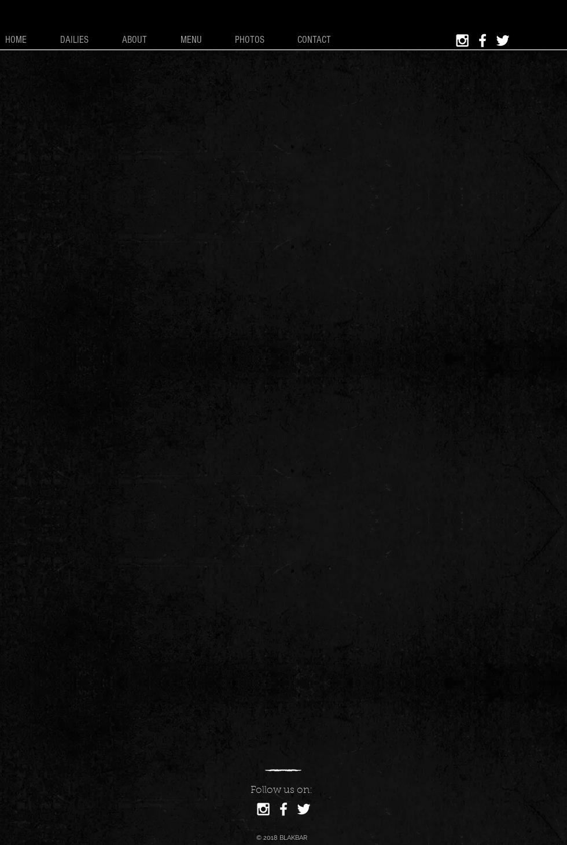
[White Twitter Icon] (502, 40)
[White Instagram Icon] (462, 40)
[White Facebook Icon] (482, 40)
